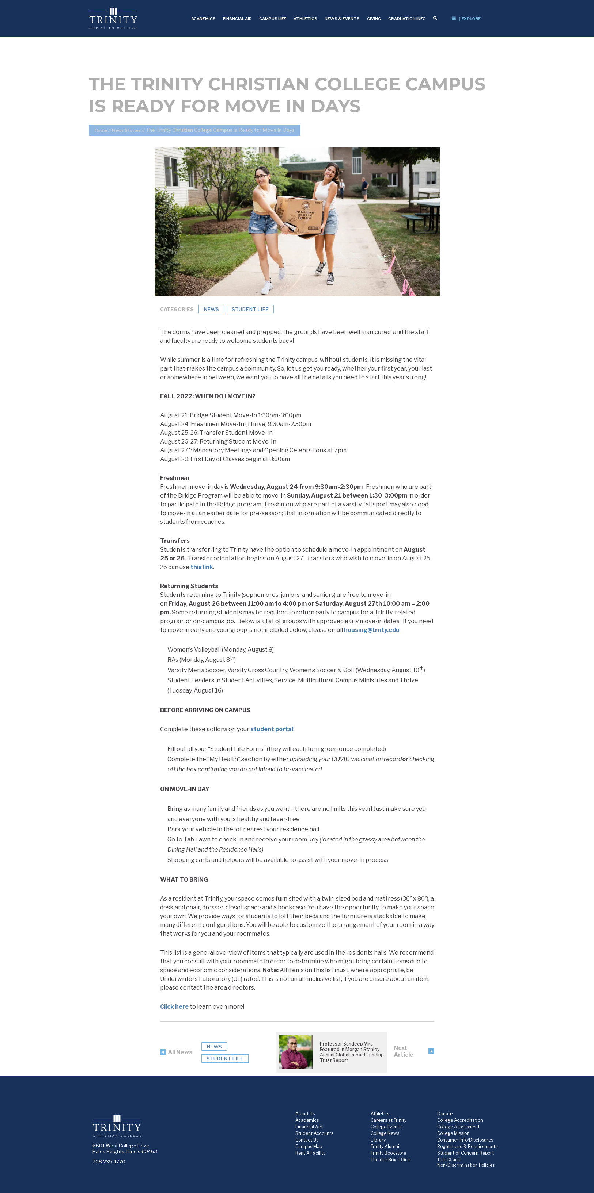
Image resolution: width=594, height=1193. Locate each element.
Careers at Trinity (388, 1120)
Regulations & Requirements (467, 1146)
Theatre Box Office (390, 1159)
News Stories (126, 130)
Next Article (403, 1051)
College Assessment (458, 1126)
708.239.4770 (108, 1162)
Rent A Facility (310, 1153)
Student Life (250, 309)
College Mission (453, 1133)
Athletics (380, 1113)
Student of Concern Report (465, 1153)
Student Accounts (314, 1133)
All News (180, 1052)
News (211, 309)
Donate (445, 1113)
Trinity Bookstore (388, 1153)
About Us (305, 1113)
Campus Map (308, 1146)
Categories (177, 309)
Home (101, 130)
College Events (386, 1126)
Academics (307, 1120)
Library (378, 1140)
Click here (174, 1006)
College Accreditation (460, 1120)
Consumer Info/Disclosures (465, 1140)
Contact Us (306, 1140)
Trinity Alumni (385, 1146)
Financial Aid (308, 1126)
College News (385, 1133)
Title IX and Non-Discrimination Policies (466, 1162)
